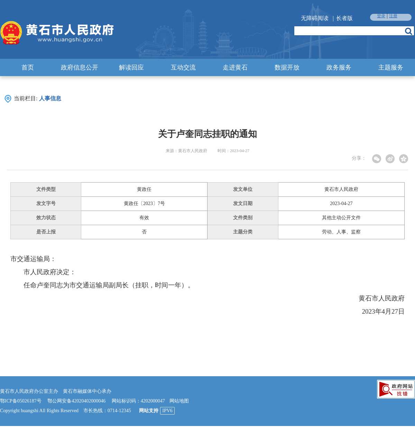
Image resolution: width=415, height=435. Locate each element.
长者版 (344, 18)
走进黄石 (235, 67)
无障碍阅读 (315, 18)
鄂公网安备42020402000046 (76, 401)
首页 (27, 67)
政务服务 (338, 67)
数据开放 (287, 67)
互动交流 (183, 67)
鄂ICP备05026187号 (21, 401)
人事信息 (50, 98)
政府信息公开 (79, 67)
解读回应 (131, 67)
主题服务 (390, 67)
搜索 (409, 31)
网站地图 (179, 401)
